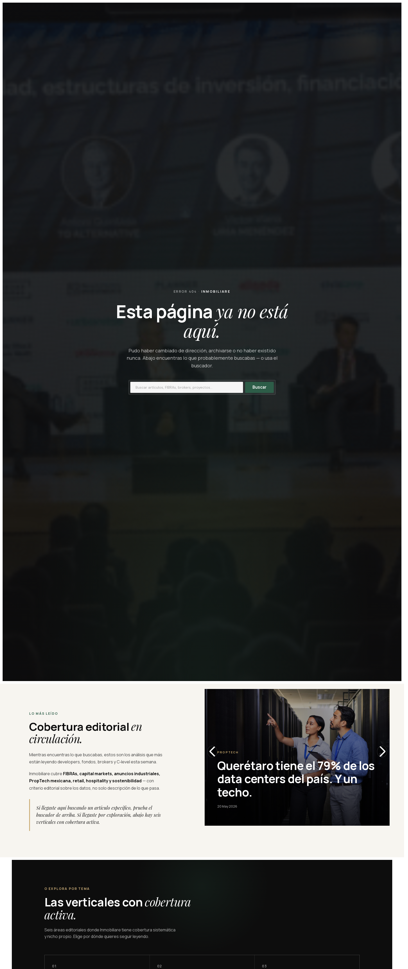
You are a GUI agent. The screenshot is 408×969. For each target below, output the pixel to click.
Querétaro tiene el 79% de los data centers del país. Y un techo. (295, 779)
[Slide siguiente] (382, 751)
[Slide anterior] (212, 751)
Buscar (259, 387)
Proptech (228, 752)
